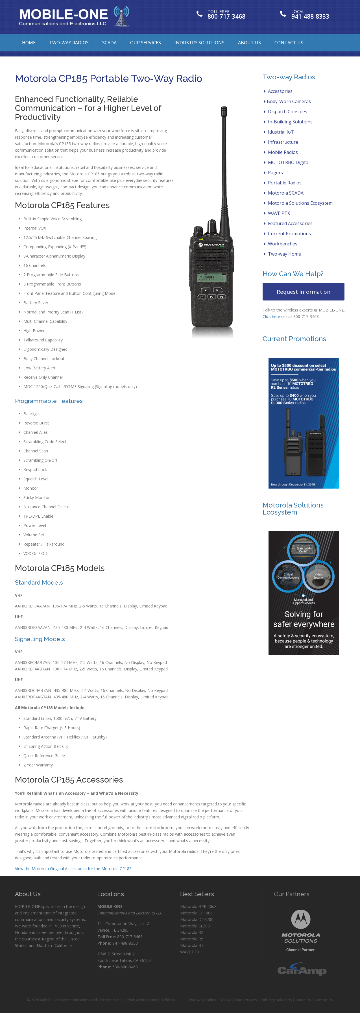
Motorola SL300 (195, 926)
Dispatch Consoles (285, 111)
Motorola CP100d (196, 913)
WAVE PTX (277, 213)
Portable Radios (283, 183)
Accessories (278, 91)
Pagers (273, 172)
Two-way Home (282, 254)
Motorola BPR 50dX (198, 906)
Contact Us (288, 43)
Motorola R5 (191, 939)
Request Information (303, 291)
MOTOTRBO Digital (286, 162)
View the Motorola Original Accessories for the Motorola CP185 (73, 868)
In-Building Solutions (288, 122)
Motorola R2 (191, 932)
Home (29, 43)
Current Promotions (287, 233)
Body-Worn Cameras (287, 101)
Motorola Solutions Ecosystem (298, 203)
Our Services (145, 43)
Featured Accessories (288, 223)
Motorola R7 (191, 945)
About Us (249, 43)
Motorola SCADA (284, 193)
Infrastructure (281, 142)
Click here (271, 316)
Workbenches (280, 244)
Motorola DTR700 (196, 919)
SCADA (109, 43)
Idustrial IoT (279, 132)
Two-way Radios (69, 43)
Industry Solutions (199, 43)
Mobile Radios (281, 152)
